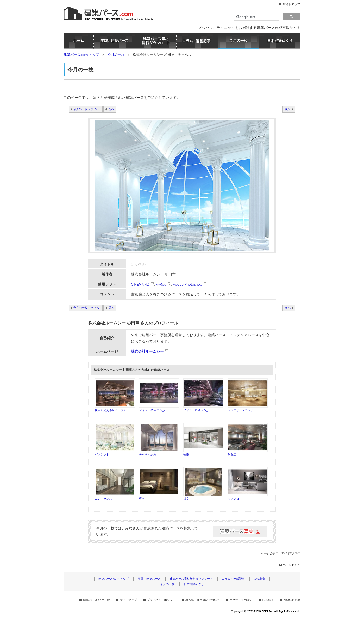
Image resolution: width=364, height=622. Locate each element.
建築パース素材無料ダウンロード (155, 41)
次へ (288, 109)
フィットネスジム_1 (196, 410)
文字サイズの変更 (241, 600)
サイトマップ (128, 600)
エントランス (103, 498)
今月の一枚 (238, 41)
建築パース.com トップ (81, 54)
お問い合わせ (291, 600)
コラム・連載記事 (197, 41)
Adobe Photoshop (190, 284)
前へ (111, 109)
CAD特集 (260, 579)
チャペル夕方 (147, 454)
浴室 (186, 498)
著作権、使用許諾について (202, 600)
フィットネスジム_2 (152, 410)
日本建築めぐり (279, 41)
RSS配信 (267, 600)
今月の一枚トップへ (86, 109)
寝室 (142, 498)
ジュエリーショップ (240, 410)
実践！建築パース (114, 41)
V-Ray (163, 284)
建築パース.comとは (96, 600)
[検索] (255, 17)
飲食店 (232, 454)
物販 (186, 454)
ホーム (78, 41)
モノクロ (233, 498)
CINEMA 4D (142, 284)
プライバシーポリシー (161, 600)
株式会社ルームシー (147, 351)
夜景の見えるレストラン (110, 410)
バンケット (102, 454)
